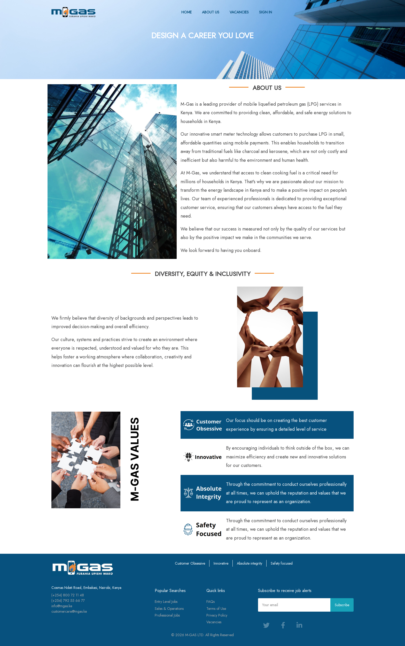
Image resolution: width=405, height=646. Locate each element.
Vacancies (213, 622)
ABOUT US (210, 12)
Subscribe (342, 604)
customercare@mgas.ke (69, 611)
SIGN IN (265, 12)
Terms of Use (216, 608)
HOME (186, 12)
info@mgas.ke (61, 606)
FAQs (210, 601)
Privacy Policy (216, 615)
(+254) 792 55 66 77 (68, 600)
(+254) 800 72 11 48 (67, 595)
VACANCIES (239, 12)
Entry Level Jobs (166, 601)
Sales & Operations (169, 608)
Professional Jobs (167, 615)
